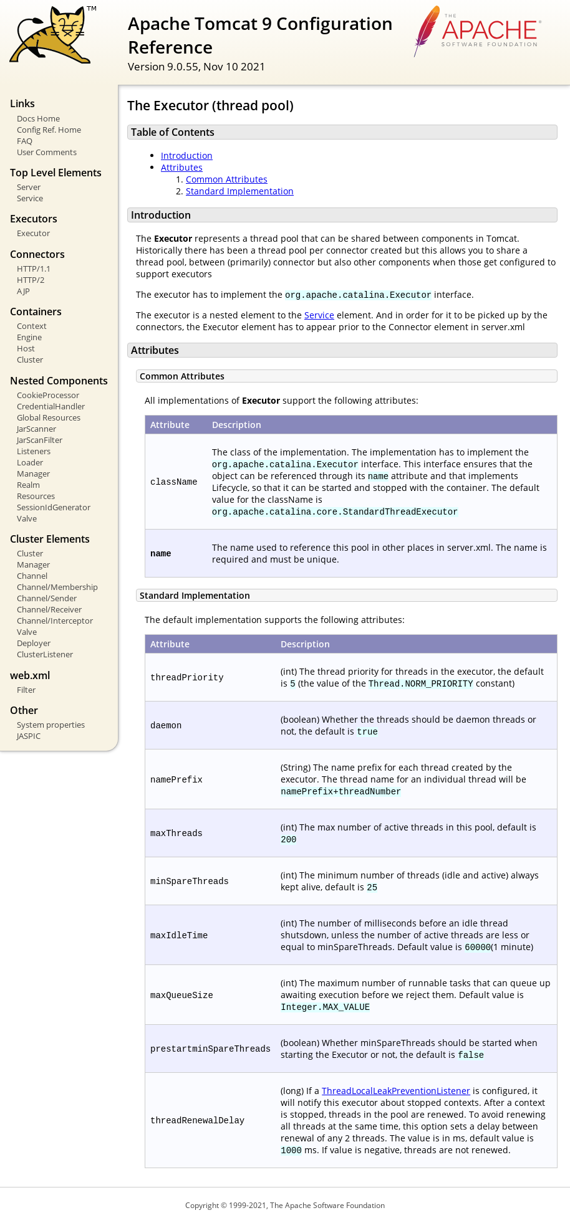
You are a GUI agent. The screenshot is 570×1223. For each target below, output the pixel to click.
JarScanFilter (39, 439)
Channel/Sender (47, 598)
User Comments (47, 152)
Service (30, 198)
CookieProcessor (48, 395)
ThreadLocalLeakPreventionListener (396, 1091)
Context (32, 325)
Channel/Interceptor (55, 620)
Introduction (187, 155)
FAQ (24, 140)
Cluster (30, 359)
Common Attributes (227, 179)
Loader (30, 462)
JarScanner (36, 428)
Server (29, 187)
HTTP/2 (30, 279)
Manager (33, 473)
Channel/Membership (57, 586)
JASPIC (29, 735)
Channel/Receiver (49, 609)
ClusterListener (45, 654)
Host (26, 348)
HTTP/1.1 (34, 268)
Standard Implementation (240, 191)
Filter (26, 689)
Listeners (34, 451)
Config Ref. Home (49, 129)
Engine (29, 337)
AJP (23, 291)
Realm (28, 484)
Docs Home (38, 118)
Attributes (182, 167)
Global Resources (48, 417)
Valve (27, 518)
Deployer (34, 643)
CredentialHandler (51, 406)
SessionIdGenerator (53, 507)
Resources (36, 496)
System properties (51, 724)
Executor (33, 233)
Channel (32, 575)
